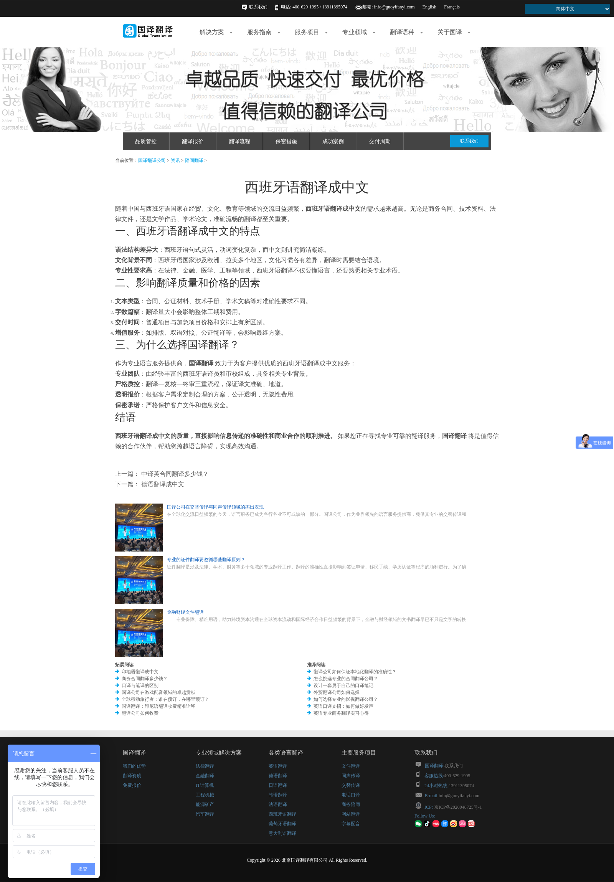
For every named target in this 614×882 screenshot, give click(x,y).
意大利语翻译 (282, 833)
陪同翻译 (194, 160)
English (430, 7)
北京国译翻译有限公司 (305, 860)
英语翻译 (278, 766)
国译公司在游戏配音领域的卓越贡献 (158, 692)
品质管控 (146, 141)
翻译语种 (406, 32)
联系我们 (258, 7)
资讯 (175, 160)
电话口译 (351, 795)
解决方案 (216, 32)
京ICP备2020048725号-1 (457, 807)
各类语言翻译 (286, 753)
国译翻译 (134, 753)
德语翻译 (278, 775)
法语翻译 (278, 804)
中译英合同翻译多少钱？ (174, 474)
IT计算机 (205, 785)
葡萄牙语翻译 (282, 823)
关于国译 (453, 32)
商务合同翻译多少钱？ (145, 678)
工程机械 (205, 795)
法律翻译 (205, 766)
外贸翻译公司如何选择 (337, 692)
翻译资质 (132, 775)
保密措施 (286, 141)
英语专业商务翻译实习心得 (341, 713)
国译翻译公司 (152, 160)
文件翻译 (351, 766)
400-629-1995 (457, 775)
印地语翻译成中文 (140, 671)
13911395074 (461, 785)
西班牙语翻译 (282, 814)
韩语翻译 (278, 795)
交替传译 (351, 785)
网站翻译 (351, 814)
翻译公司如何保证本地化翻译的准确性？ (355, 671)
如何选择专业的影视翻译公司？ (346, 699)
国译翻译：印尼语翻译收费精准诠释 (158, 706)
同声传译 (351, 775)
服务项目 (311, 32)
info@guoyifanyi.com (394, 7)
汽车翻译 (205, 814)
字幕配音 (351, 823)
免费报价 (132, 785)
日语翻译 (278, 785)
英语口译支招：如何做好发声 (343, 706)
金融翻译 (205, 775)
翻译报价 (193, 141)
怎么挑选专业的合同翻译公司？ (346, 678)
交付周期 (380, 141)
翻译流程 (239, 141)
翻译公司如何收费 (140, 713)
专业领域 (358, 32)
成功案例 (333, 141)
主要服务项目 (359, 753)
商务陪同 (351, 804)
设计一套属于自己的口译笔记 (343, 685)
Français (452, 7)
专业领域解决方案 (219, 753)
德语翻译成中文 (162, 484)
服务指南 (263, 32)
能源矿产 (205, 804)
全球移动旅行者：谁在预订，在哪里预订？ (165, 699)
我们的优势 (134, 766)
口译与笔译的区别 (140, 685)
